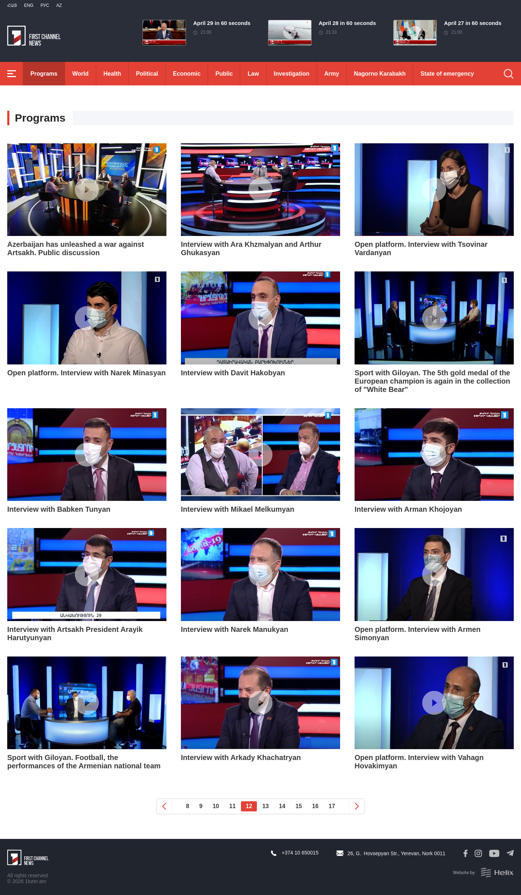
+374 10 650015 (300, 853)
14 (282, 806)
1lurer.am (35, 881)
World (80, 74)
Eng (28, 5)
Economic (186, 74)
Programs (44, 74)
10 (216, 806)
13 (265, 806)
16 (315, 806)
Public (224, 74)
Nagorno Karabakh (380, 74)
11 (232, 806)
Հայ (12, 5)
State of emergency (447, 74)
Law (253, 74)
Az (59, 5)
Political (147, 74)
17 (332, 806)
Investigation (292, 74)
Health (112, 74)
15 (299, 806)
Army (331, 74)
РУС (45, 5)
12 (249, 806)
